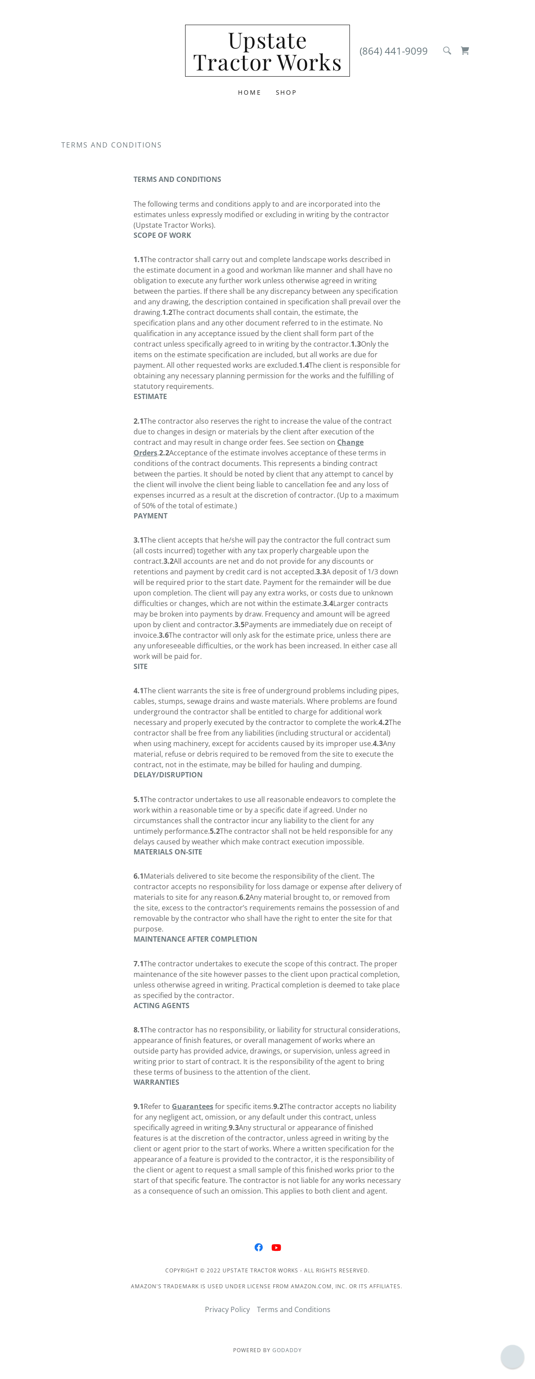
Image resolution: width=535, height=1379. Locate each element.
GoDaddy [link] (287, 1350)
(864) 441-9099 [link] (394, 50)
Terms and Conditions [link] (294, 1309)
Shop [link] (286, 92)
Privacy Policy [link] (227, 1309)
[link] (267, 68)
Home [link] (250, 92)
